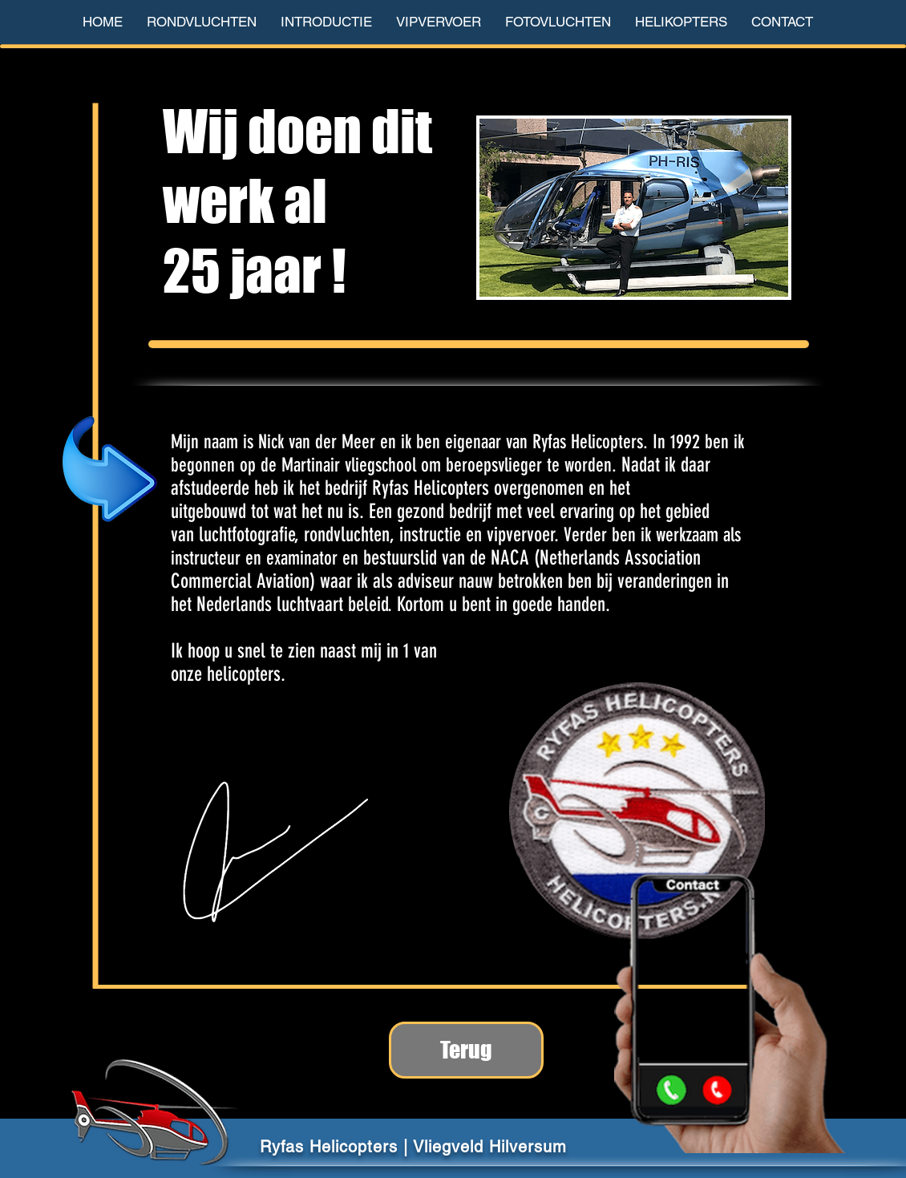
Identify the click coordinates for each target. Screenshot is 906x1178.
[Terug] (466, 1050)
